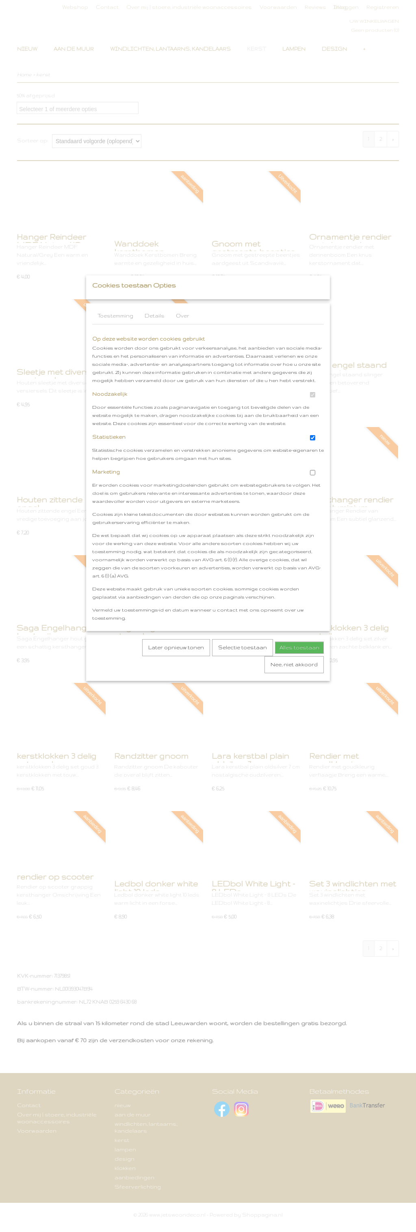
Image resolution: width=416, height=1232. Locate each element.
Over (182, 332)
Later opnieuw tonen (176, 663)
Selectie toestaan (242, 663)
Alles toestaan (299, 663)
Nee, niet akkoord (294, 680)
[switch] (312, 411)
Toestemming (115, 332)
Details (155, 332)
